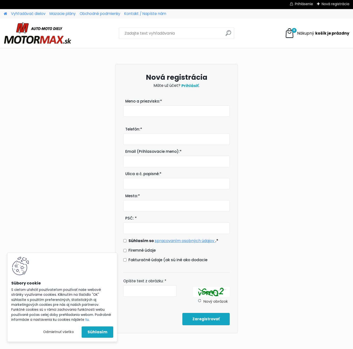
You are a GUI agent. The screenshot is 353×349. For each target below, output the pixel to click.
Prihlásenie (304, 3)
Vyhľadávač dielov (28, 13)
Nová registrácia (335, 3)
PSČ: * (131, 218)
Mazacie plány (63, 13)
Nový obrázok (215, 301)
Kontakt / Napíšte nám (145, 13)
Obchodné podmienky (100, 13)
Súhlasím (97, 332)
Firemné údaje (142, 250)
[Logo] (37, 33)
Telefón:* (133, 129)
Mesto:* (132, 195)
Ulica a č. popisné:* (143, 173)
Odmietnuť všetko (58, 332)
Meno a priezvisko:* (143, 101)
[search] (228, 35)
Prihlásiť (190, 86)
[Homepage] (5, 14)
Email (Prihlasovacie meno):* (153, 151)
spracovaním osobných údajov (185, 241)
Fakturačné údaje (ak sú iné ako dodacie (167, 259)
